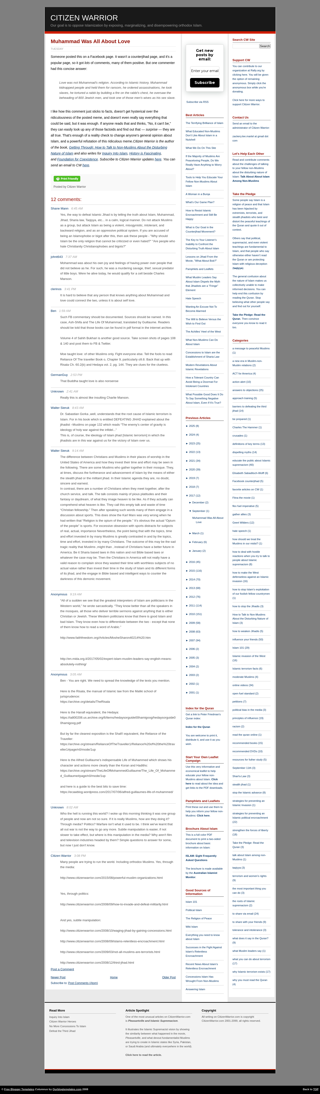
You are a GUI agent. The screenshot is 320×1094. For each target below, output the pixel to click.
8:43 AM (78, 408)
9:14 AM (78, 450)
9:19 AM (76, 594)
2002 (192, 683)
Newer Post (58, 977)
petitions (238, 701)
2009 (192, 622)
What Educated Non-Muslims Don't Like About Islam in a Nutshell (203, 135)
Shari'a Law (240, 776)
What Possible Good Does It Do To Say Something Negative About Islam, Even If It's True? (204, 398)
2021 (192, 460)
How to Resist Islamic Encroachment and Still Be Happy (201, 214)
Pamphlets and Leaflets (200, 269)
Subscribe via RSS (197, 101)
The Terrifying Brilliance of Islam (204, 123)
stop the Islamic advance (248, 792)
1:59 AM (65, 311)
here (158, 159)
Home (114, 977)
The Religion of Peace (199, 918)
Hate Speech (193, 298)
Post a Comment (62, 969)
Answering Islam (195, 989)
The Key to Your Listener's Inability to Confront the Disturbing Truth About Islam (202, 244)
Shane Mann (60, 208)
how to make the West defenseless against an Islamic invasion (251, 577)
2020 (192, 469)
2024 (192, 434)
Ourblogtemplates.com (67, 1089)
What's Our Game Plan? (200, 202)
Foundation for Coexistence (77, 159)
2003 (192, 675)
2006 (192, 648)
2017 (192, 495)
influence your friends (245, 639)
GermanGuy (59, 375)
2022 (192, 452)
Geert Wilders (241, 522)
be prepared (240, 419)
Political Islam (194, 910)
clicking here (240, 74)
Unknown (57, 391)
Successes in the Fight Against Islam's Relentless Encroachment (204, 951)
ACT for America (243, 373)
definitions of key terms (247, 443)
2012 (192, 596)
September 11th (242, 767)
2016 (192, 562)
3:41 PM (70, 289)
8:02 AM (72, 807)
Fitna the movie (242, 497)
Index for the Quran (198, 726)
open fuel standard (244, 693)
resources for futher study (248, 759)
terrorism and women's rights (250, 876)
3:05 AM (76, 674)
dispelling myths (242, 452)
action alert (239, 381)
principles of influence (246, 718)
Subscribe (205, 82)
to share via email (243, 913)
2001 (192, 692)
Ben (53, 311)
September (199, 511)
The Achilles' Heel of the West (203, 331)
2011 (192, 605)
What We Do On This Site (201, 147)
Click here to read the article (143, 1054)
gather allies (240, 514)
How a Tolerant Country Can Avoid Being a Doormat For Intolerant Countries (202, 381)
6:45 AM (77, 208)
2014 (192, 579)
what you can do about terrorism (252, 959)
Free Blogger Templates (19, 1089)
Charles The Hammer (246, 427)
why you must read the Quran (250, 980)
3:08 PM (80, 855)
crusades (238, 435)
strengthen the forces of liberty (250, 830)
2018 (192, 486)
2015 (192, 570)
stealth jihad (240, 784)
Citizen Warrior (84, 18)
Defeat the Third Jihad (62, 1031)
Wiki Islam (192, 926)
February (198, 542)
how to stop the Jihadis (246, 606)
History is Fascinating (145, 153)
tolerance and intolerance (248, 930)
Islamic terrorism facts (246, 668)
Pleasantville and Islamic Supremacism (152, 1020)
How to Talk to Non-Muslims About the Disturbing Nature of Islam (250, 618)
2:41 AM (72, 391)
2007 (192, 640)
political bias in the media (248, 709)
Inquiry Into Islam (115, 153)
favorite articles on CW (246, 489)
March (196, 533)
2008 (192, 631)
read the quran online (245, 734)
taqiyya (238, 268)
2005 (192, 657)
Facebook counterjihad (246, 481)
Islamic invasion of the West (249, 656)
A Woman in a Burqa (198, 194)
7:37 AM (71, 257)
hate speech (240, 530)
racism (237, 726)
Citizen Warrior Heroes (62, 1021)
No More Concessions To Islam (67, 1026)
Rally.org (256, 70)
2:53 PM (76, 375)
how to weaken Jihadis (246, 631)
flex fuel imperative (244, 506)
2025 (192, 425)
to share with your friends (248, 922)
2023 (192, 443)
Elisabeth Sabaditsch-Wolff (249, 473)
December (198, 502)
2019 (192, 478)
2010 (192, 614)
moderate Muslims (244, 676)
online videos (241, 685)
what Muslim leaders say (248, 950)
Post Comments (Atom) (83, 983)
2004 (192, 666)
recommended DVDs (245, 751)
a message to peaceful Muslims (251, 348)
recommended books (245, 743)
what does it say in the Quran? (250, 938)
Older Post (169, 977)
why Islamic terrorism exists (249, 971)
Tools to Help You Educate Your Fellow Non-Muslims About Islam (204, 181)
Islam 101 (191, 901)
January (197, 550)
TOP (316, 1089)
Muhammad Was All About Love (90, 41)
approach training (243, 398)
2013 (192, 588)
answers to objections (246, 390)
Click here (203, 815)
